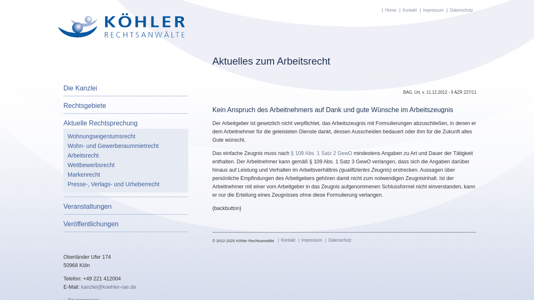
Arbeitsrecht (83, 155)
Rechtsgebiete (84, 105)
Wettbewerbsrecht (91, 165)
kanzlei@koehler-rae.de (108, 287)
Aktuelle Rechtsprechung (100, 123)
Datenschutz (461, 10)
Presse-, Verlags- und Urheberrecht (113, 184)
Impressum (433, 10)
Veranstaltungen (87, 206)
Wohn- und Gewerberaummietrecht (113, 145)
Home (390, 10)
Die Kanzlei (80, 88)
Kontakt (410, 10)
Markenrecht (84, 174)
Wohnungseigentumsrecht (101, 136)
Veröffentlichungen (90, 224)
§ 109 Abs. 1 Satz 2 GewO (322, 153)
